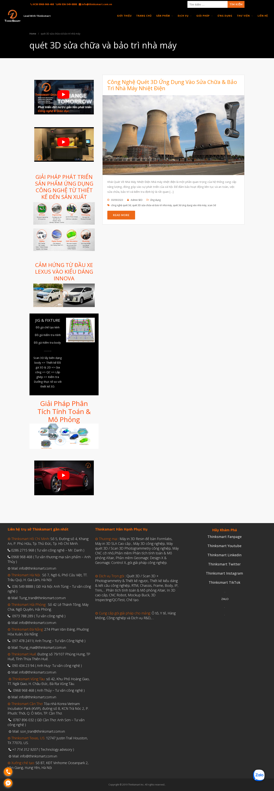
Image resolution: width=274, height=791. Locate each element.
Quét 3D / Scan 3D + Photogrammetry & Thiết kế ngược (127, 578)
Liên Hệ (263, 15)
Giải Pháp (203, 15)
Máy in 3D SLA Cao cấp (113, 543)
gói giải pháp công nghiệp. (147, 562)
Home (32, 33)
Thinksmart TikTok (224, 582)
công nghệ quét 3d (121, 205)
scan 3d (212, 205)
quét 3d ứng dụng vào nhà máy (189, 205)
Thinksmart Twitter (224, 564)
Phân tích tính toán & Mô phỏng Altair (135, 590)
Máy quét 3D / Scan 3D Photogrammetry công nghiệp (134, 546)
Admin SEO (137, 200)
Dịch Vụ (183, 15)
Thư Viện (243, 15)
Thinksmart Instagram (224, 573)
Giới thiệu (124, 15)
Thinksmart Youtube (224, 545)
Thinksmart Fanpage (224, 536)
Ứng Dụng (224, 15)
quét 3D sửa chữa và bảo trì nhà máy (152, 205)
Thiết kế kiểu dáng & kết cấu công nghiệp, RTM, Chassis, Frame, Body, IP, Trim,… (136, 585)
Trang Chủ (144, 15)
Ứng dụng (155, 200)
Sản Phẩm (163, 15)
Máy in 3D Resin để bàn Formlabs (146, 538)
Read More (121, 215)
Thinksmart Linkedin (224, 555)
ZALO (225, 599)
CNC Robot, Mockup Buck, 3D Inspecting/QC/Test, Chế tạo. (125, 597)
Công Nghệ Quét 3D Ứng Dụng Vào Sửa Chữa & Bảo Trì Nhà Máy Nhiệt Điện (172, 85)
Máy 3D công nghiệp (149, 543)
